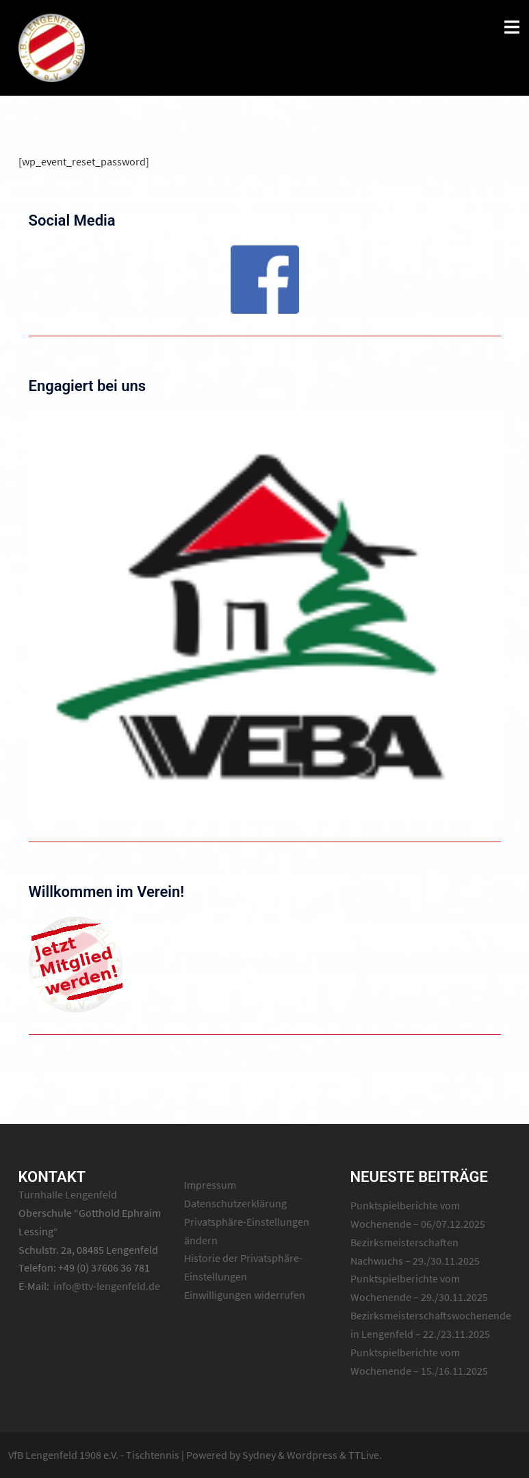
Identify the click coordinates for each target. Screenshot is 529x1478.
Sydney (259, 1455)
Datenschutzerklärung (235, 1203)
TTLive (363, 1455)
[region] (265, 279)
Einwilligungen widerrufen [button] (244, 1295)
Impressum (210, 1185)
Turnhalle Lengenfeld (67, 1194)
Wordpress (312, 1455)
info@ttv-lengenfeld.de (106, 1286)
